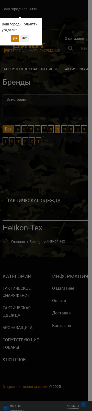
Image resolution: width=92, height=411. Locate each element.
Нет (24, 38)
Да (15, 38)
